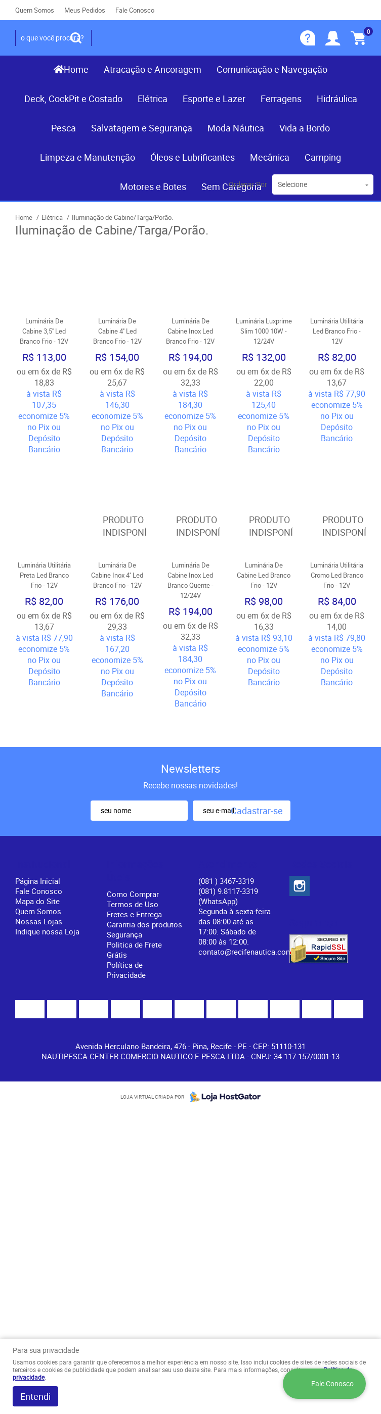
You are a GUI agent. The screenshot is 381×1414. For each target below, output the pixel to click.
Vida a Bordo (304, 128)
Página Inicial (37, 826)
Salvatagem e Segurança (141, 128)
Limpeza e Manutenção (87, 157)
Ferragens (281, 98)
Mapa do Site (37, 846)
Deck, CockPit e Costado (73, 98)
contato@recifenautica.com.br (249, 896)
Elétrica (152, 98)
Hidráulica (337, 98)
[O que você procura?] (76, 38)
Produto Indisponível (118, 499)
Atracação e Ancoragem (152, 69)
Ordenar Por (248, 184)
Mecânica (269, 157)
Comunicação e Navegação (272, 69)
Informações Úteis (135, 816)
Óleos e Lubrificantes (192, 157)
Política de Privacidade (126, 915)
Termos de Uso (132, 849)
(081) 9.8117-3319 (228, 841)
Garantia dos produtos (144, 869)
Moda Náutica (235, 128)
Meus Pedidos (84, 10)
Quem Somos (34, 10)
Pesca (63, 128)
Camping (323, 157)
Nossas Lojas (38, 866)
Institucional (42, 809)
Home (76, 69)
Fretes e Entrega (134, 859)
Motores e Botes (153, 186)
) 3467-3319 (226, 826)
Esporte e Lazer (214, 98)
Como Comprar (133, 839)
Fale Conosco (134, 10)
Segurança (124, 879)
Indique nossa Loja (47, 876)
